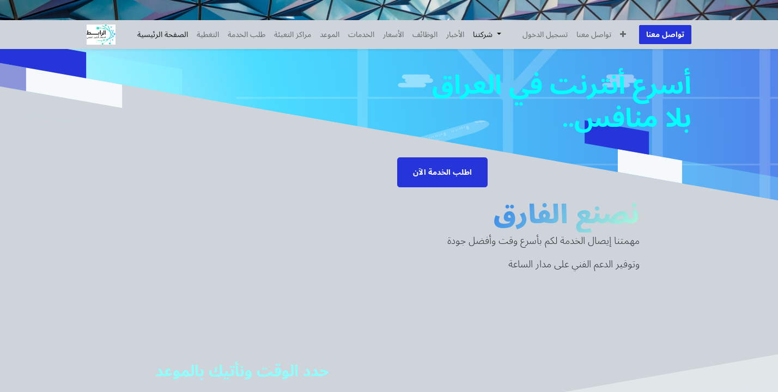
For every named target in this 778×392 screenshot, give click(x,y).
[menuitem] (162, 34)
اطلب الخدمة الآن (442, 172)
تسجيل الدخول (545, 34)
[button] (623, 34)
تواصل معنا (665, 34)
